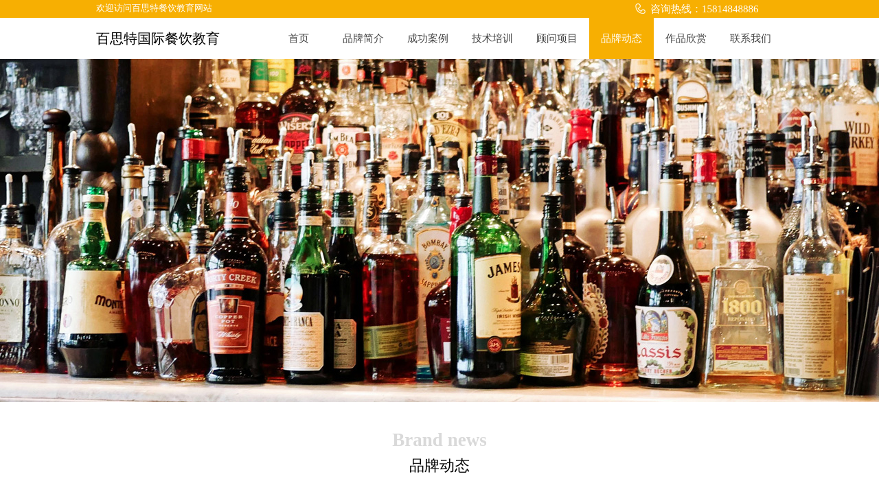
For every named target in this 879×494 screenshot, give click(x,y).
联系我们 (750, 38)
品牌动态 (621, 38)
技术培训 (492, 38)
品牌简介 (363, 38)
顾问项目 (557, 38)
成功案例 (427, 38)
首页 (298, 38)
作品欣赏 (686, 38)
